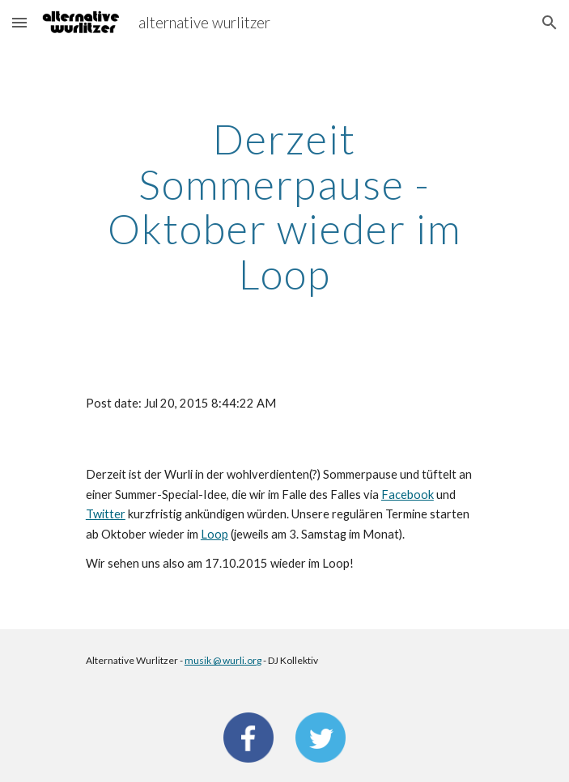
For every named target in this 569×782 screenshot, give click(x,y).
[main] (284, 206)
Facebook (407, 494)
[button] (19, 22)
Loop (214, 534)
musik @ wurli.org (223, 660)
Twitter (105, 514)
